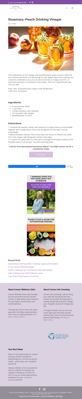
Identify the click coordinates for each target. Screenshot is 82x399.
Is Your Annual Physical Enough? (21, 267)
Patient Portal (24, 396)
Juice (9, 24)
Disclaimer (59, 396)
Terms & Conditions (47, 396)
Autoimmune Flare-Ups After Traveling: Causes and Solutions (33, 264)
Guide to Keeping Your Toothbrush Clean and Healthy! (30, 270)
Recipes (14, 24)
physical (11, 380)
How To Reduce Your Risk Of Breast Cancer (25, 273)
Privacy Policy (34, 396)
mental (26, 377)
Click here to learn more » (22, 315)
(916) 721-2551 (22, 2)
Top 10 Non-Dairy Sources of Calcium (23, 276)
